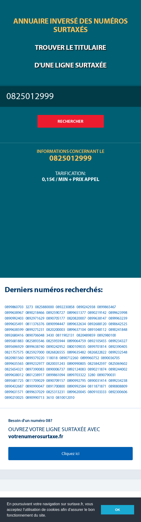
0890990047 (35, 386)
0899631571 (14, 392)
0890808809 (118, 386)
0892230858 (65, 307)
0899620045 (76, 392)
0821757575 (14, 352)
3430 (50, 335)
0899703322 (76, 375)
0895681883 (14, 341)
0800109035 (76, 346)
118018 (51, 358)
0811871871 (97, 386)
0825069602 (118, 363)
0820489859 (86, 335)
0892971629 (35, 318)
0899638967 (14, 312)
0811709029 (35, 380)
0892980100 (106, 335)
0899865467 (106, 307)
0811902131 (65, 335)
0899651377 (76, 312)
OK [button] (117, 510)
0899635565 (14, 363)
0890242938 (86, 307)
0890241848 (118, 329)
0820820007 (76, 318)
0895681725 (14, 380)
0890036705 (110, 358)
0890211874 (97, 369)
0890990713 (35, 397)
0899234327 (118, 341)
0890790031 (106, 375)
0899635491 (14, 324)
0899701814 (97, 346)
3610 (50, 397)
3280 (91, 375)
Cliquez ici (70, 453)
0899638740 (35, 346)
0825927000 (35, 352)
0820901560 (14, 358)
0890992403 (14, 318)
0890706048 (35, 335)
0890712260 (68, 358)
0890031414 (97, 380)
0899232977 (35, 363)
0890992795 (76, 380)
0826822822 (97, 352)
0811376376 (35, 324)
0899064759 (76, 341)
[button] (48, 516)
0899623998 (118, 312)
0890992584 (76, 386)
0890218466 (35, 312)
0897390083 (35, 369)
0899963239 (118, 318)
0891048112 (97, 329)
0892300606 (118, 392)
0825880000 (44, 307)
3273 (29, 307)
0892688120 (97, 324)
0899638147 (97, 318)
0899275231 (35, 329)
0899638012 (14, 375)
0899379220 (35, 358)
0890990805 (76, 363)
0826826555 (55, 352)
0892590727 (55, 312)
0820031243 (55, 363)
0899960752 (89, 358)
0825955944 (55, 341)
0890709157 (55, 380)
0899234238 (118, 380)
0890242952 (55, 346)
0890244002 (118, 369)
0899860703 (14, 307)
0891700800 (55, 386)
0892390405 (118, 346)
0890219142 (97, 312)
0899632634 (76, 324)
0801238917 (35, 375)
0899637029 (35, 392)
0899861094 (55, 375)
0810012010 (65, 397)
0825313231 (55, 392)
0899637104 (76, 329)
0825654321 (14, 369)
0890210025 (14, 397)
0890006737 (55, 369)
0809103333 (97, 392)
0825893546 (35, 341)
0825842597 (97, 363)
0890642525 (118, 324)
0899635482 (76, 352)
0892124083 (76, 369)
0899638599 (14, 329)
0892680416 (14, 335)
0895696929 (14, 346)
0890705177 (55, 318)
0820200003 (55, 329)
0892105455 (97, 341)
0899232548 (118, 352)
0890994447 (55, 324)
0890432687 (14, 386)
